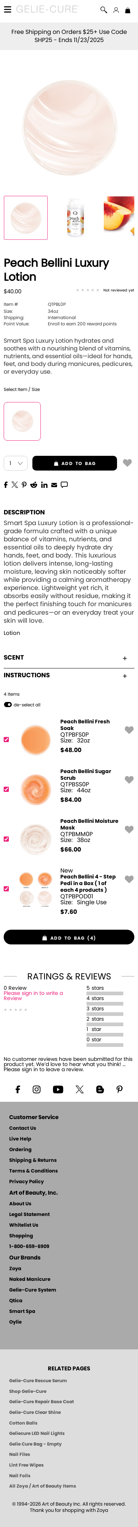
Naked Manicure (29, 1279)
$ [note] (70, 750)
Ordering (20, 1149)
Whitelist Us (23, 1225)
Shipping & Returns (33, 1160)
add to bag (64, 463)
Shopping (21, 1236)
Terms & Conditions (33, 1171)
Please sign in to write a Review (33, 996)
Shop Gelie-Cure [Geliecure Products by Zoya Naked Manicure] (27, 1391)
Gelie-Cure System (32, 1290)
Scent (65, 657)
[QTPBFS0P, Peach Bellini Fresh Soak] (66, 740)
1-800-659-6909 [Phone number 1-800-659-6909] (29, 1246)
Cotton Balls (23, 1423)
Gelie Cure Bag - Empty (35, 1444)
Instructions (65, 675)
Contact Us (22, 1128)
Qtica (15, 1301)
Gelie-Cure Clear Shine (35, 1412)
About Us (20, 1204)
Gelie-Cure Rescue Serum (38, 1381)
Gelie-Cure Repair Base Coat (41, 1402)
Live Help (20, 1139)
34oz (31, 311)
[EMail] (54, 484)
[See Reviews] (105, 291)
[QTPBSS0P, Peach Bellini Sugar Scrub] (66, 789)
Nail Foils (20, 1476)
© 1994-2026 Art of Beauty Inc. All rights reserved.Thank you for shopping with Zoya (69, 1507)
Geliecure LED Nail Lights (37, 1433)
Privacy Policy (26, 1182)
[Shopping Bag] (128, 11)
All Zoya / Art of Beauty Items (42, 1486)
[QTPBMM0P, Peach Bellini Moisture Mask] (66, 839)
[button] (48, 10)
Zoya (15, 1268)
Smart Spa (22, 1311)
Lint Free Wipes (26, 1465)
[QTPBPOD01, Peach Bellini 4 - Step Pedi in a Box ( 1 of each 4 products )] (66, 891)
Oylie (15, 1322)
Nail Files (19, 1454)
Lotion (12, 633)
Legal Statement (29, 1214)
